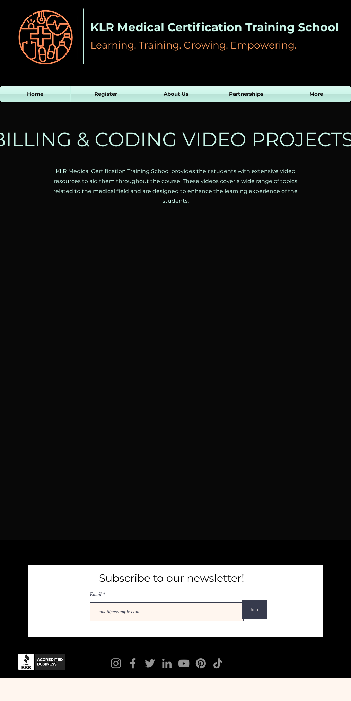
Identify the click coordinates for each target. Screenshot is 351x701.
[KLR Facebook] (133, 663)
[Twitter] (150, 663)
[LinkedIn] (167, 663)
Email (96, 594)
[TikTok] (218, 663)
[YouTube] (184, 663)
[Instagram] (116, 663)
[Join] (254, 609)
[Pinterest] (201, 663)
